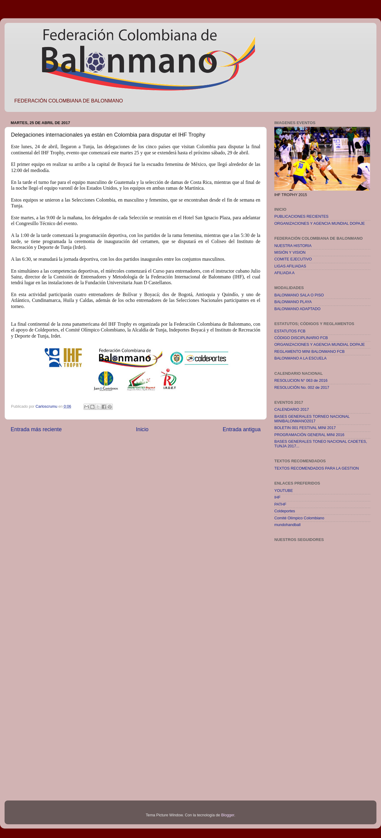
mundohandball (287, 525)
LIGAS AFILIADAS (290, 266)
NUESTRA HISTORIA (293, 246)
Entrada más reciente (36, 429)
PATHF (280, 504)
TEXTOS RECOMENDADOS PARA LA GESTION (316, 468)
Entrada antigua (242, 429)
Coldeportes (284, 511)
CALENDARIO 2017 (291, 409)
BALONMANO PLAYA (293, 302)
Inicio (142, 429)
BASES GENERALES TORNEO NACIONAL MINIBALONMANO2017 (312, 418)
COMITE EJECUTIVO (293, 259)
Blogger (227, 815)
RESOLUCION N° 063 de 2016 (300, 380)
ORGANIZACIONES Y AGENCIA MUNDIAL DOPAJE (319, 223)
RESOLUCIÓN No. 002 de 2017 (301, 387)
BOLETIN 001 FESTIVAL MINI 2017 (305, 428)
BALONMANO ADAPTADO (297, 309)
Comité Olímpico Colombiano (299, 518)
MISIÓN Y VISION (289, 252)
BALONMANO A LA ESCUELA (300, 358)
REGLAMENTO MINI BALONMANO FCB (309, 351)
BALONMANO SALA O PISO (299, 295)
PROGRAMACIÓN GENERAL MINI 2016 (309, 435)
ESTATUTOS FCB (289, 331)
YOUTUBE (283, 491)
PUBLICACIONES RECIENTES (301, 216)
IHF (277, 497)
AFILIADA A (284, 273)
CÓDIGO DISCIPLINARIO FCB (301, 338)
